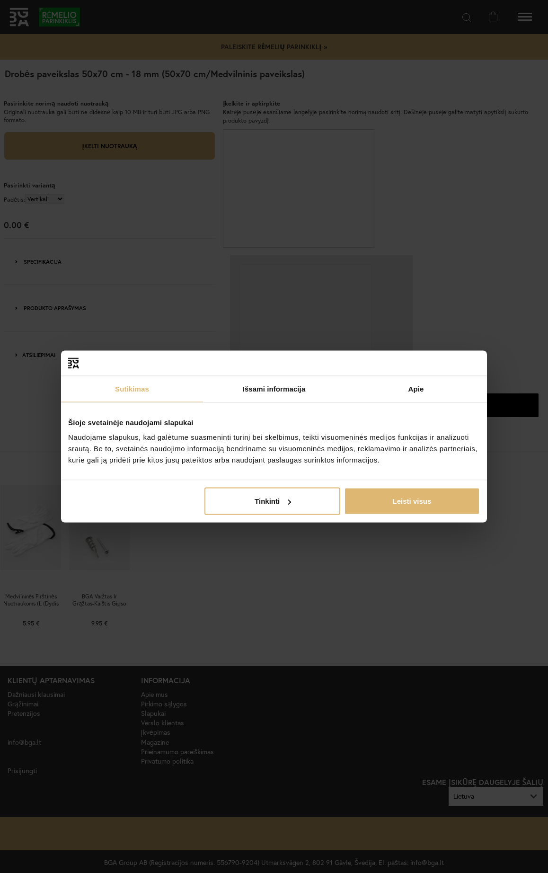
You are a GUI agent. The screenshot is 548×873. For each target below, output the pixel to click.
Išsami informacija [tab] (274, 388)
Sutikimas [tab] (132, 388)
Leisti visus (412, 501)
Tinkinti (273, 501)
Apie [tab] (416, 388)
